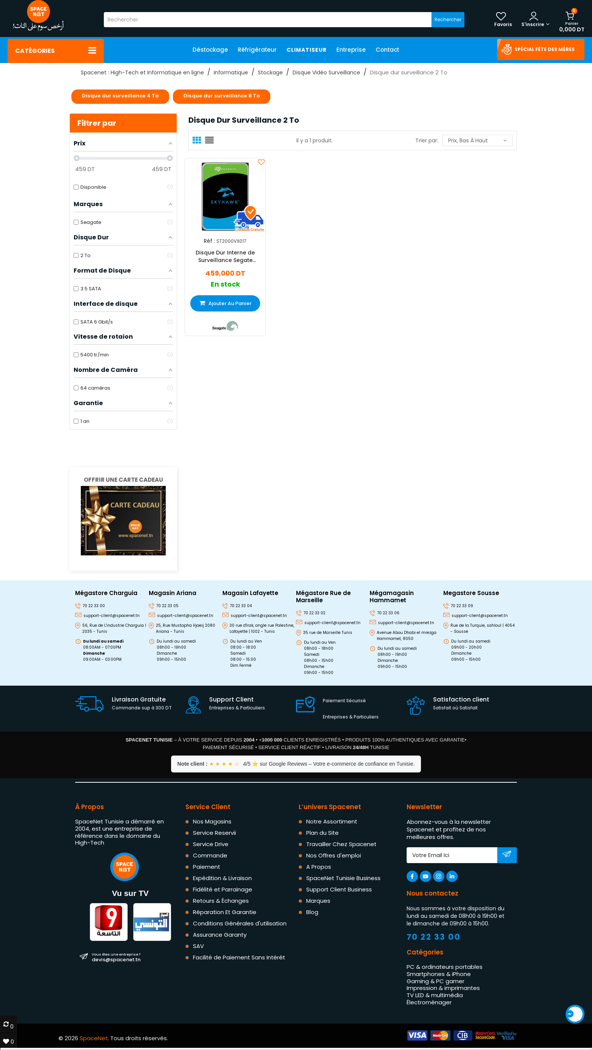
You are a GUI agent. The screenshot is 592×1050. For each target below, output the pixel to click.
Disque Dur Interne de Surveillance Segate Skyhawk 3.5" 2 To (225, 256)
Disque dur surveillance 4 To (120, 95)
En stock (225, 284)
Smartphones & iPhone (439, 974)
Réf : (209, 241)
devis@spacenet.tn (116, 957)
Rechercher (448, 19)
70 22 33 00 (434, 936)
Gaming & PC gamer (435, 981)
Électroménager (429, 1002)
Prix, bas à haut (477, 140)
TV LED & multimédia (435, 995)
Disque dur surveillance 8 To (221, 95)
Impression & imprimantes (443, 988)
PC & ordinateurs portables (445, 967)
